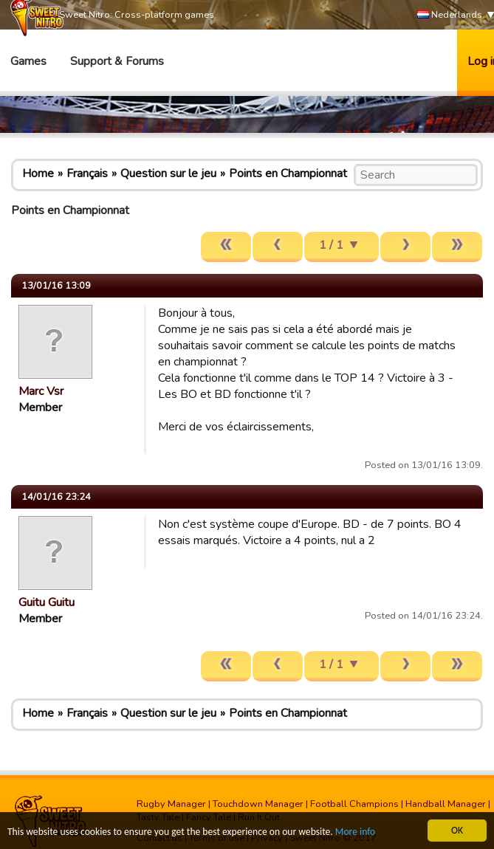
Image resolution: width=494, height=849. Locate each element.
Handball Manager (445, 804)
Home (38, 173)
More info (355, 832)
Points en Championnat (288, 173)
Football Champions (354, 804)
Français (87, 173)
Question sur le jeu (168, 173)
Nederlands (449, 15)
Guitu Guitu (46, 602)
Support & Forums (117, 61)
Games (28, 61)
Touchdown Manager (258, 804)
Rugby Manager (171, 804)
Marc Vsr (41, 391)
